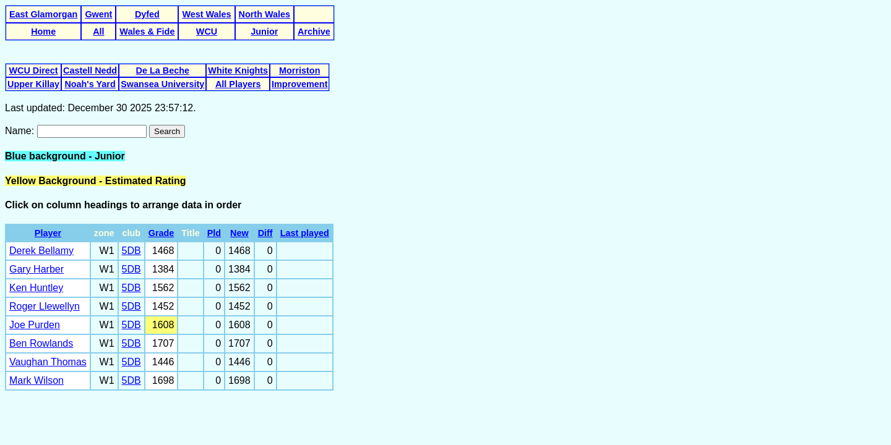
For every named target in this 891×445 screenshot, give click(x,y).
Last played (304, 233)
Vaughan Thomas (48, 362)
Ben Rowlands (41, 343)
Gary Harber (36, 269)
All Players (238, 84)
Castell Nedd (90, 70)
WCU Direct (33, 70)
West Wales (206, 14)
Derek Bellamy (41, 250)
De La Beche (162, 70)
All (98, 31)
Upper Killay (33, 84)
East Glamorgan (43, 14)
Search (167, 131)
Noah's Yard (89, 84)
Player (48, 233)
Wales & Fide (146, 31)
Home (43, 31)
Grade (161, 233)
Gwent (98, 14)
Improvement (299, 84)
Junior (264, 31)
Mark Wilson (36, 380)
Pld (214, 233)
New (239, 233)
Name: (21, 130)
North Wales (264, 14)
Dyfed (147, 14)
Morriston (299, 70)
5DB (131, 250)
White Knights (238, 70)
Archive (314, 31)
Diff (265, 233)
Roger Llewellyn (44, 306)
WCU (206, 31)
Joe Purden (34, 325)
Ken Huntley (36, 287)
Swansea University (162, 84)
